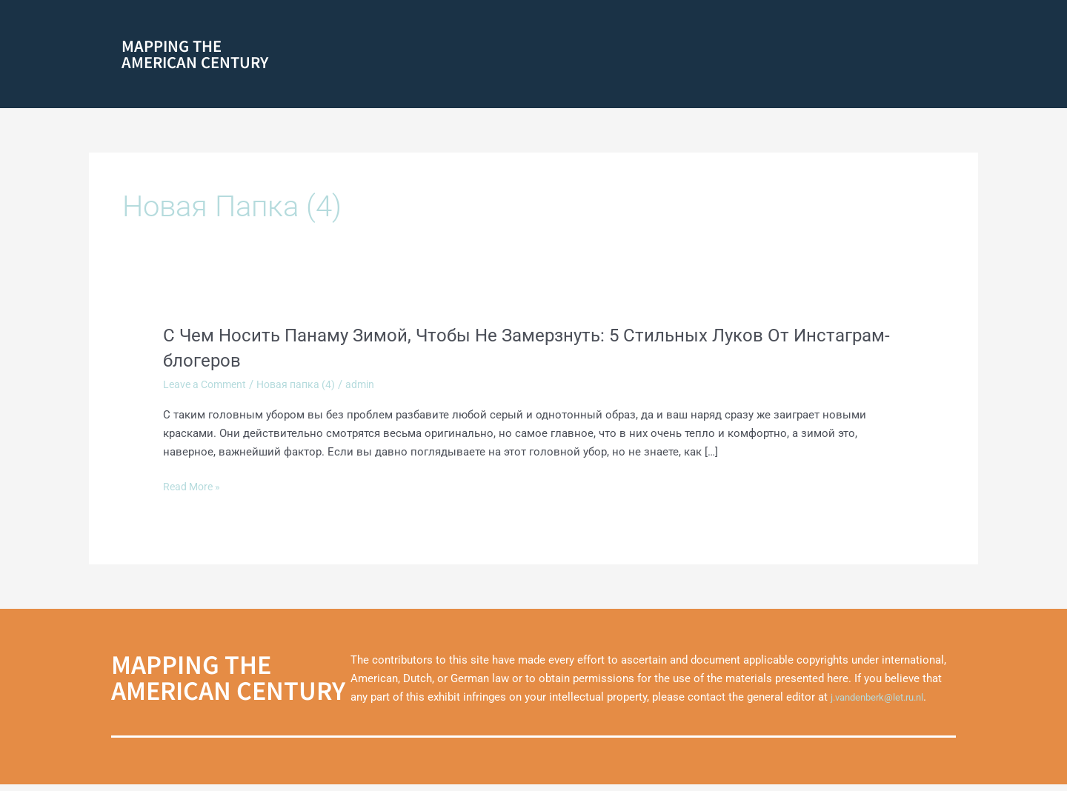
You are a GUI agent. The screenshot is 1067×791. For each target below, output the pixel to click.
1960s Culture (739, 56)
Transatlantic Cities (790, 87)
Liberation (915, 25)
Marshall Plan (819, 56)
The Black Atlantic (647, 56)
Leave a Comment (208, 391)
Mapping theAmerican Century (195, 57)
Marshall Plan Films (903, 87)
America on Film (545, 56)
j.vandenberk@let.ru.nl (885, 703)
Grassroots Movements (560, 25)
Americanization (824, 25)
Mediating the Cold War (701, 25)
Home (432, 25)
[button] (560, 25)
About (469, 25)
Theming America (906, 56)
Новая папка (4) (305, 391)
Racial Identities (440, 56)
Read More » (194, 493)
